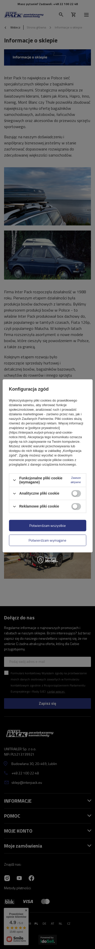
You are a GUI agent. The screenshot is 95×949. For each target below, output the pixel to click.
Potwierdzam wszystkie (47, 525)
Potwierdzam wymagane (47, 540)
